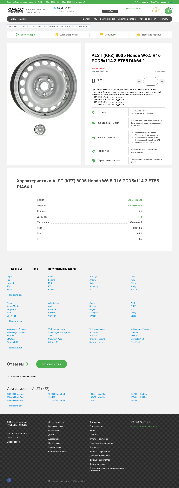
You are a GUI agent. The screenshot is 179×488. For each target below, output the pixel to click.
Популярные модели (62, 270)
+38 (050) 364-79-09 (140, 422)
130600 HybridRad (15, 401)
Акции (93, 431)
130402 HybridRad (98, 398)
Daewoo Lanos (96, 343)
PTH (50, 287)
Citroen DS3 (12, 343)
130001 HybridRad (56, 395)
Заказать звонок (133, 9)
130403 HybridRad (139, 398)
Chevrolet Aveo (55, 340)
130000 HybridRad (15, 395)
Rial (8, 281)
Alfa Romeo (53, 304)
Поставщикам (96, 426)
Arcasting (94, 287)
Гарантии (94, 435)
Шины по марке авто (100, 452)
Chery (133, 314)
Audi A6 (10, 337)
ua (171, 2)
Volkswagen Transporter (59, 334)
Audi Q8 (93, 337)
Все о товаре (28, 36)
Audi (50, 307)
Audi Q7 (51, 337)
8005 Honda (135, 206)
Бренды (16, 270)
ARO (133, 304)
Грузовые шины (55, 426)
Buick (133, 310)
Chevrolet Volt (137, 340)
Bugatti (93, 310)
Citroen (93, 317)
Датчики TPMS (90, 20)
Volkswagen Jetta (56, 330)
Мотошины (53, 431)
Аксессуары (54, 439)
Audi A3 (134, 334)
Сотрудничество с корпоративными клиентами (107, 469)
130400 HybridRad (15, 398)
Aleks (92, 284)
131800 (93, 401)
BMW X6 (11, 340)
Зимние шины (54, 447)
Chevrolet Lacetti (97, 340)
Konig (133, 287)
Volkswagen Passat (140, 330)
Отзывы (110, 36)
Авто (34, 270)
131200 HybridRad (56, 401)
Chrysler (52, 317)
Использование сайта (59, 481)
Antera (93, 281)
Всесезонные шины (57, 452)
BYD (9, 314)
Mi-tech (51, 284)
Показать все (15, 296)
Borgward (11, 310)
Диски (22, 20)
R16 (140, 217)
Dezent (51, 281)
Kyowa (51, 291)
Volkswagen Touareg (16, 330)
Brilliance (52, 310)
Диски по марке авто (100, 456)
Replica (10, 278)
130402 (51, 398)
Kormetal (11, 284)
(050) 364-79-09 (63, 8)
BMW (133, 307)
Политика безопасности (101, 443)
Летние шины (54, 443)
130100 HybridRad (139, 395)
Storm (133, 284)
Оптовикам (95, 422)
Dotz (133, 278)
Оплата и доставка (127, 20)
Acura (9, 304)
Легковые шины (56, 422)
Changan (94, 314)
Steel (9, 291)
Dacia (133, 317)
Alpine (92, 304)
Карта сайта (79, 481)
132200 (134, 401)
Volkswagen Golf (97, 330)
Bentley (93, 307)
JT (91, 291)
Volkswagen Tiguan (16, 334)
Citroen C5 (53, 343)
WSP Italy (135, 291)
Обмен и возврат (147, 20)
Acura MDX (95, 334)
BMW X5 (134, 337)
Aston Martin (13, 307)
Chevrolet (11, 317)
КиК (133, 281)
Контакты (163, 20)
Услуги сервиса (107, 20)
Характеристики (69, 36)
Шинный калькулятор (100, 460)
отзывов (160, 73)
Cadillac (51, 314)
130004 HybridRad (98, 395)
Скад (50, 278)
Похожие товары (151, 36)
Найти (110, 12)
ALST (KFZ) (135, 201)
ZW (8, 287)
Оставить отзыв (52, 365)
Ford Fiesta (136, 343)
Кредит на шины (97, 464)
